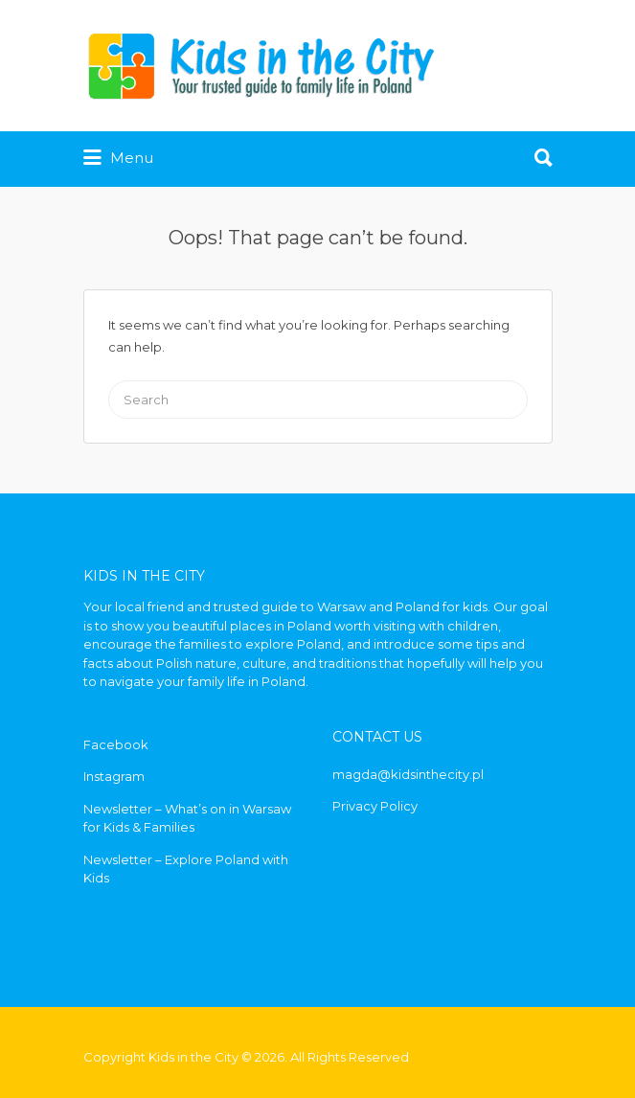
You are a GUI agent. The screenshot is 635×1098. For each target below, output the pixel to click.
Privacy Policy (375, 805)
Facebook (115, 744)
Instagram (114, 776)
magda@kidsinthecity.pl (408, 774)
